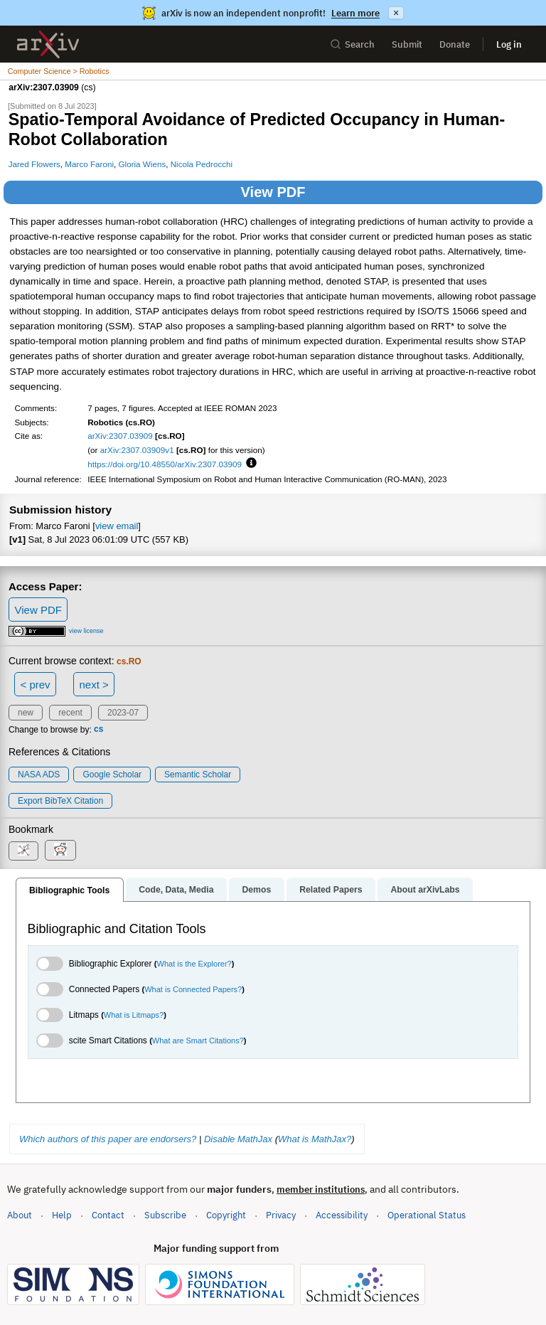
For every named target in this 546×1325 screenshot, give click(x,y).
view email (116, 526)
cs (98, 730)
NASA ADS (39, 774)
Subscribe (165, 1215)
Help (62, 1215)
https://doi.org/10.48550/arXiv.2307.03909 (164, 464)
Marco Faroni (89, 164)
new (25, 713)
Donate (454, 44)
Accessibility (342, 1215)
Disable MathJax (238, 1139)
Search (352, 44)
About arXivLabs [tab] (424, 890)
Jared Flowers (34, 164)
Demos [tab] (256, 890)
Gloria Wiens (142, 164)
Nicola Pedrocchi (201, 164)
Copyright (226, 1215)
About (19, 1215)
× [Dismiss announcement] (396, 12)
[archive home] (48, 44)
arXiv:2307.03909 (120, 435)
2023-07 (123, 713)
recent (70, 713)
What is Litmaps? (134, 1015)
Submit (407, 44)
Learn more (355, 13)
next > (93, 685)
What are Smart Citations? (198, 1040)
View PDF (273, 192)
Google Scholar (111, 774)
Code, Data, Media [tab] (176, 890)
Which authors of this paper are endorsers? (107, 1139)
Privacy (281, 1215)
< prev (35, 685)
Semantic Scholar (197, 774)
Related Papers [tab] (330, 890)
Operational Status (426, 1214)
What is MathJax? (314, 1139)
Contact (108, 1215)
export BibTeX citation (60, 801)
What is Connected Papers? (193, 989)
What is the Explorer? (194, 963)
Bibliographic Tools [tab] (69, 890)
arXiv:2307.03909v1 (137, 449)
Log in (509, 44)
